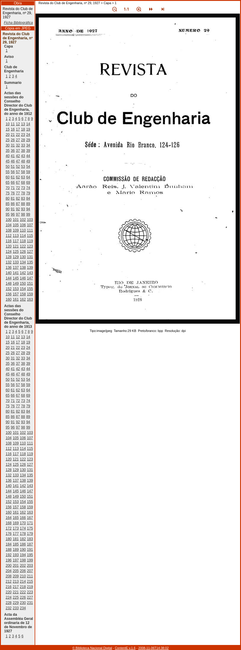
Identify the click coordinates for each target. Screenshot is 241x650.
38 (23, 151)
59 (28, 172)
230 (23, 603)
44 (28, 156)
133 (16, 262)
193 (16, 555)
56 (13, 172)
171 (30, 523)
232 (9, 608)
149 (16, 283)
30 (7, 145)
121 (16, 246)
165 (16, 518)
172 (9, 528)
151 (30, 283)
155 (30, 289)
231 (30, 603)
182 (23, 539)
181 (16, 539)
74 (28, 188)
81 (13, 198)
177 (16, 534)
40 (7, 156)
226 (23, 597)
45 (7, 161)
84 (28, 198)
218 (23, 587)
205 (16, 571)
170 (23, 523)
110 (23, 230)
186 (23, 544)
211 (30, 576)
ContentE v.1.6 (125, 648)
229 (16, 603)
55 (7, 172)
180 (9, 539)
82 (18, 198)
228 (9, 603)
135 (30, 262)
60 (7, 177)
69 (28, 182)
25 (7, 140)
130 (23, 257)
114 (23, 236)
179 (30, 534)
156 (9, 294)
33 (23, 145)
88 (23, 204)
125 (16, 252)
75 (7, 193)
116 (9, 241)
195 (30, 555)
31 (13, 145)
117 (16, 241)
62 (18, 177)
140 (9, 273)
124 (9, 252)
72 (18, 188)
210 (23, 576)
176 (9, 534)
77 (18, 193)
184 (9, 544)
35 (7, 151)
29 (28, 140)
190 (23, 550)
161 (16, 299)
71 (13, 188)
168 (9, 523)
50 (7, 166)
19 (28, 129)
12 (18, 124)
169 (16, 523)
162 (23, 299)
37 (18, 151)
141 (16, 273)
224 (9, 597)
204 (9, 571)
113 (16, 236)
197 (16, 560)
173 (16, 528)
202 (23, 565)
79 (28, 193)
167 (30, 518)
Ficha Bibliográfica (18, 23)
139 (30, 267)
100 (9, 220)
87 (18, 204)
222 (23, 592)
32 (18, 145)
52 (18, 166)
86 (13, 204)
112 (9, 236)
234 (23, 608)
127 (30, 252)
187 (30, 544)
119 (30, 241)
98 (23, 214)
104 (9, 225)
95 (7, 214)
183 (30, 539)
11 (13, 124)
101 (16, 220)
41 (13, 156)
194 (23, 555)
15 (7, 129)
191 (30, 550)
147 (30, 278)
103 (30, 220)
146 (23, 278)
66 (13, 182)
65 (7, 182)
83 (23, 198)
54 (28, 166)
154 (23, 289)
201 (16, 565)
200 (9, 565)
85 (7, 204)
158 (23, 294)
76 (13, 193)
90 (7, 209)
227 (30, 597)
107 (30, 225)
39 (28, 151)
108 (9, 230)
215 (30, 581)
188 (9, 550)
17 (18, 129)
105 (16, 225)
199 (30, 560)
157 (16, 294)
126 (23, 252)
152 (9, 289)
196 (9, 560)
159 (30, 294)
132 (9, 262)
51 (13, 166)
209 (16, 576)
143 (30, 273)
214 (23, 581)
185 (16, 544)
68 (23, 182)
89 (28, 204)
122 (23, 246)
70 (7, 188)
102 (23, 220)
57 (18, 172)
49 (28, 161)
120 (9, 246)
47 (18, 161)
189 (16, 550)
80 (7, 198)
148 (9, 283)
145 (16, 278)
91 (13, 209)
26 (13, 140)
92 (18, 209)
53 (23, 166)
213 (16, 581)
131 (30, 257)
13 (23, 124)
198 (23, 560)
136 (9, 267)
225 (16, 597)
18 (23, 129)
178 (23, 534)
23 (23, 135)
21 (13, 135)
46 (13, 161)
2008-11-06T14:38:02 (153, 648)
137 (16, 267)
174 (23, 528)
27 (18, 140)
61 (13, 177)
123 (30, 246)
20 (7, 135)
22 (18, 135)
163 (30, 299)
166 (23, 518)
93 (23, 209)
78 (23, 193)
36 (13, 151)
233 (16, 608)
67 (18, 182)
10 (7, 124)
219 (30, 587)
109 (16, 230)
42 (18, 156)
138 (23, 267)
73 (23, 188)
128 (9, 257)
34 (28, 145)
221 (16, 592)
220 (9, 592)
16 (13, 129)
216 (9, 587)
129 (16, 257)
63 (23, 177)
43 (23, 156)
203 (30, 565)
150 (23, 283)
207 (30, 571)
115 (30, 236)
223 (30, 592)
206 (23, 571)
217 (16, 587)
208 (9, 576)
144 (9, 278)
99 (28, 214)
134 (23, 262)
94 (28, 209)
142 (23, 273)
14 (28, 124)
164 (9, 518)
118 (23, 241)
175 (30, 528)
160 (9, 299)
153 (16, 289)
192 (9, 555)
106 (23, 225)
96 (13, 214)
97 (18, 214)
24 (28, 135)
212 (9, 581)
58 (23, 172)
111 (30, 230)
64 (28, 177)
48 (23, 161)
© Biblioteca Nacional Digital (92, 648)
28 (23, 140)
